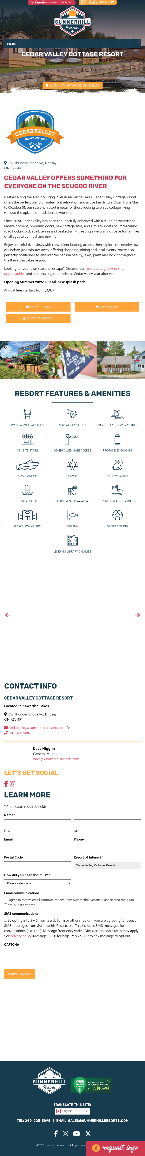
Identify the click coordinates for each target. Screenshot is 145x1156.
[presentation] (8, 360)
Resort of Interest (88, 857)
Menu (12, 44)
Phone (80, 839)
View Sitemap (38, 307)
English (64, 1111)
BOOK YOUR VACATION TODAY (72, 85)
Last (76, 830)
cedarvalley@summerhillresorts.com (35, 727)
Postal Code (13, 857)
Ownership (107, 307)
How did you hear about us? (27, 875)
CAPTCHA (11, 944)
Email (9, 839)
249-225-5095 (37, 1121)
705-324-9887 (17, 732)
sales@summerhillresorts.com (98, 1121)
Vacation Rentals (38, 318)
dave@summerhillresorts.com (56, 758)
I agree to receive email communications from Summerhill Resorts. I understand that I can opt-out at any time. (71, 902)
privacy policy (21, 935)
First (7, 830)
